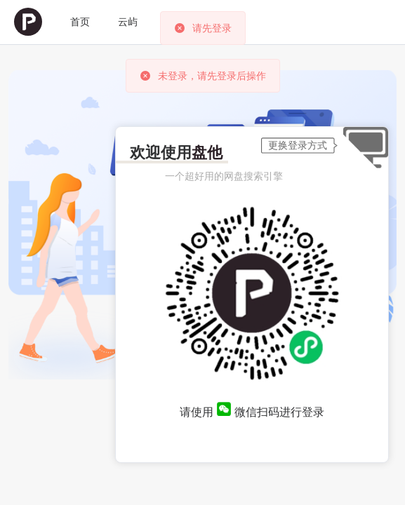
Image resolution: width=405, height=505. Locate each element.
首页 (80, 21)
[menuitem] (28, 22)
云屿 (128, 21)
